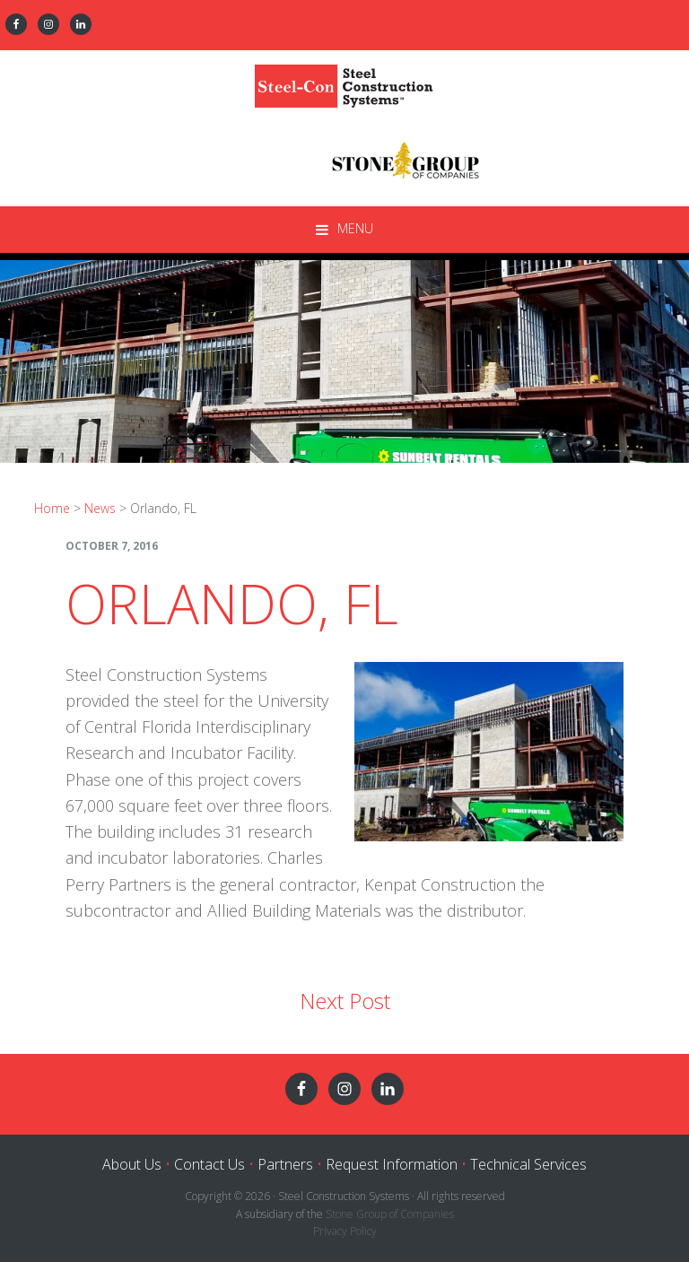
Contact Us (209, 1164)
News (100, 508)
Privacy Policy (345, 1231)
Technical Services (528, 1164)
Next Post (345, 1000)
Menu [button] (355, 228)
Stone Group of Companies (390, 1214)
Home (52, 508)
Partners (285, 1164)
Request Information (392, 1164)
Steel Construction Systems (344, 81)
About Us (131, 1164)
